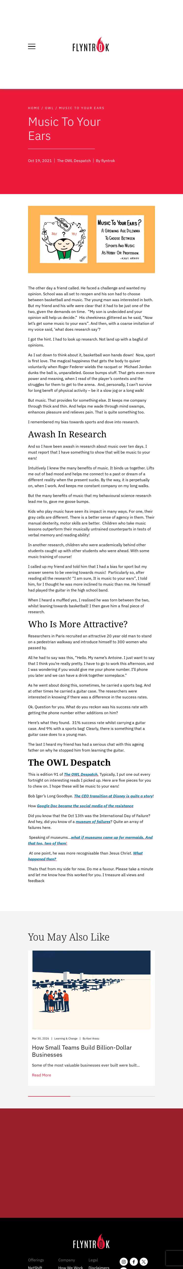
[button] (49, 1096)
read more (41, 1074)
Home (34, 108)
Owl (49, 108)
